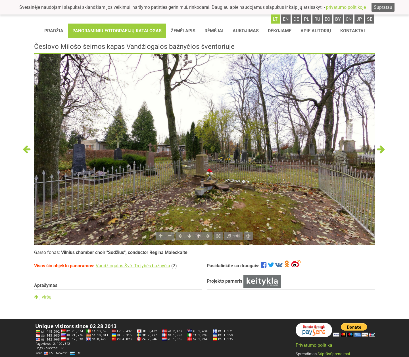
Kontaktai (352, 30)
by (338, 19)
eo (327, 19)
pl (306, 19)
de (296, 19)
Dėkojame (279, 30)
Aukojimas (246, 30)
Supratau (383, 7)
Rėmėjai (214, 30)
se (369, 19)
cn (349, 19)
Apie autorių (316, 30)
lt (275, 19)
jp (359, 19)
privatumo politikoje (346, 7)
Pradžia (53, 30)
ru (317, 19)
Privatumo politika (314, 345)
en (286, 19)
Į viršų (42, 297)
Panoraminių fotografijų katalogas (117, 30)
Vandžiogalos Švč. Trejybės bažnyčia (133, 265)
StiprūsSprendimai (334, 354)
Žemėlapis (183, 30)
